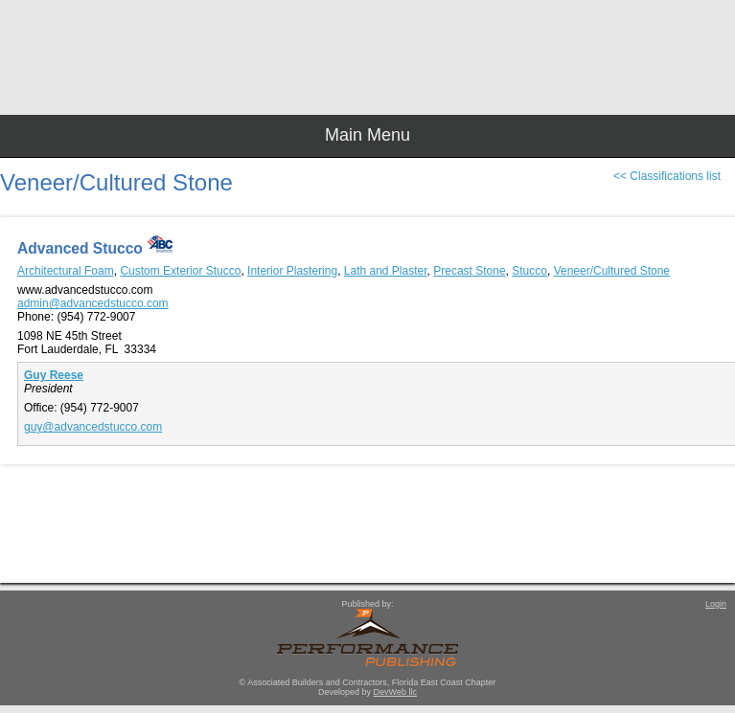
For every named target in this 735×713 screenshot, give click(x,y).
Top (711, 665)
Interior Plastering (292, 271)
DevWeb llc (395, 692)
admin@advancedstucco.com (93, 303)
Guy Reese (53, 375)
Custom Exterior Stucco (180, 271)
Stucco (529, 271)
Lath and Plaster (385, 271)
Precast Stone (469, 271)
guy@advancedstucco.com (93, 427)
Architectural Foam (65, 271)
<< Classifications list (667, 176)
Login (715, 604)
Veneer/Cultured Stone (612, 271)
